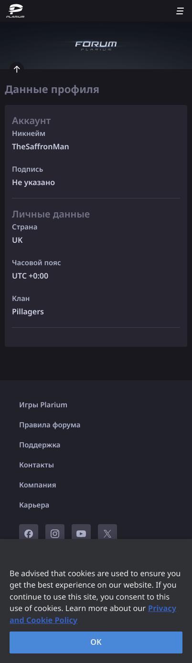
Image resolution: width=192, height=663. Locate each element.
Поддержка (40, 445)
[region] (96, 601)
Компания (37, 485)
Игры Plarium (43, 405)
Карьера (34, 505)
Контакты (36, 465)
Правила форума (50, 425)
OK (96, 642)
